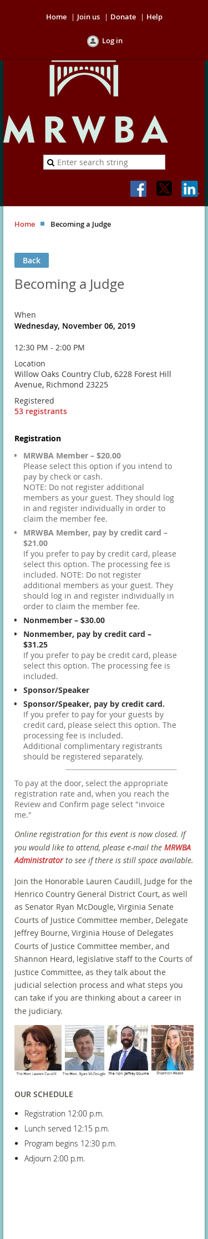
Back (31, 260)
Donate (123, 17)
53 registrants (40, 411)
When (25, 314)
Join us (88, 17)
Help (154, 17)
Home (56, 17)
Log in (112, 40)
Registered (34, 400)
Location (29, 363)
